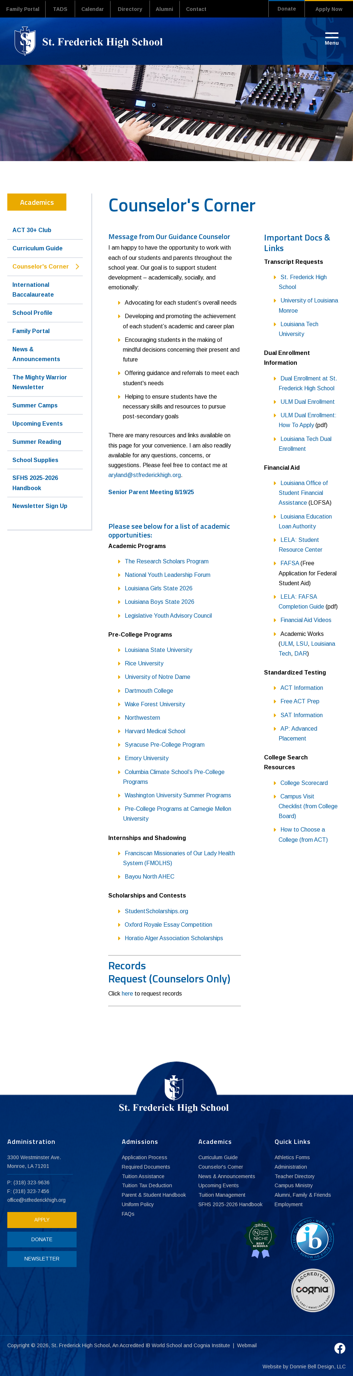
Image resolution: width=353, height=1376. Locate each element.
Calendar (97, 9)
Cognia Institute (212, 1345)
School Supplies (35, 460)
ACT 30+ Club (31, 230)
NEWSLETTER (40, 1259)
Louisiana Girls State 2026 (159, 588)
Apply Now (328, 9)
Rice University (144, 663)
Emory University (146, 758)
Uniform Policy (138, 1205)
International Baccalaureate (33, 289)
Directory (136, 9)
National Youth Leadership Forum (167, 574)
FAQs (128, 1214)
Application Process (145, 1157)
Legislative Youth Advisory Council (168, 615)
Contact (205, 9)
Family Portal (24, 9)
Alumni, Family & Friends (303, 1195)
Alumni (172, 9)
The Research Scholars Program (167, 561)
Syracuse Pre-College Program (165, 744)
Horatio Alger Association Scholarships (174, 938)
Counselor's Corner (40, 266)
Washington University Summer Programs (178, 795)
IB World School (164, 1345)
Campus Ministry (294, 1186)
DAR (300, 653)
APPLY (40, 1219)
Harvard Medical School (155, 731)
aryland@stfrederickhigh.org (144, 475)
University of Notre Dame (157, 676)
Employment (289, 1205)
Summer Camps (35, 405)
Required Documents (146, 1167)
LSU (302, 643)
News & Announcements (36, 354)
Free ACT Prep (299, 701)
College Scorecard (304, 782)
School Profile (32, 312)
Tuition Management (221, 1195)
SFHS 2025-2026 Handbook (35, 483)
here (127, 993)
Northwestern (142, 717)
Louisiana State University (158, 649)
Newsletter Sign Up (39, 506)
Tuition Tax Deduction (147, 1186)
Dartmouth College (149, 690)
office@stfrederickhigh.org (37, 1200)
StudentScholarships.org (156, 911)
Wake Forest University (155, 704)
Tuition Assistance (143, 1176)
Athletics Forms (292, 1157)
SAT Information (301, 715)
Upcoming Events (37, 423)
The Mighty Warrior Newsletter (39, 382)
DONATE (40, 1239)
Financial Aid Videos (305, 620)
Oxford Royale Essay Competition (168, 924)
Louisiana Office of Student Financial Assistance (303, 492)
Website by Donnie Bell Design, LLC (304, 1365)
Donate (284, 9)
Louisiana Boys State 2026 (159, 602)
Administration (291, 1167)
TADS (63, 9)
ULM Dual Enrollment (307, 401)
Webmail (247, 1345)
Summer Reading (36, 441)
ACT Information (301, 687)
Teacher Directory (295, 1176)
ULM (286, 643)
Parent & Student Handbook (154, 1195)
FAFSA (289, 563)
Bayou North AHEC (149, 876)
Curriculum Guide (37, 248)
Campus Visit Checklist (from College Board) (308, 806)
